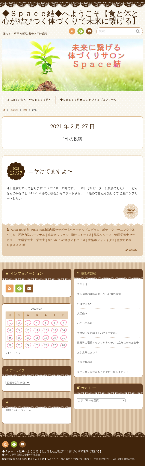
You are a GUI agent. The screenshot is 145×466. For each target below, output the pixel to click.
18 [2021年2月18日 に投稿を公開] (36, 337)
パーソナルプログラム (84, 229)
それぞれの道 (84, 362)
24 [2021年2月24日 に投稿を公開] (28, 345)
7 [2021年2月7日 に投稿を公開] (63, 322)
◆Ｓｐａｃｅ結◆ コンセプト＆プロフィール (88, 99)
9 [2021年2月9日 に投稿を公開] (19, 330)
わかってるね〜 (86, 323)
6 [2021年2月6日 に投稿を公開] (54, 322)
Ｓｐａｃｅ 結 (16, 245)
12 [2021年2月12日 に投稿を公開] (45, 330)
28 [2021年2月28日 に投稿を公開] (63, 345)
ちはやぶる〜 (84, 303)
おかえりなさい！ (87, 352)
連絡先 (89, 31)
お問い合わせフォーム (18, 410)
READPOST (130, 211)
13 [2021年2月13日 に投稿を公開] (54, 330)
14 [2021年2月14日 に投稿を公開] (63, 330)
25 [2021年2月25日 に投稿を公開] (36, 345)
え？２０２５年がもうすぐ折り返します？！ (102, 371)
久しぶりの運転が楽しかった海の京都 (99, 293)
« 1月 (9, 353)
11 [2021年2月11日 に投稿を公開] (36, 330)
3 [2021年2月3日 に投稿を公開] (28, 322)
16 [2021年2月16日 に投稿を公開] (19, 337)
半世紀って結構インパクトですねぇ (97, 332)
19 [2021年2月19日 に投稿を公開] (45, 337)
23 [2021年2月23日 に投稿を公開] (19, 345)
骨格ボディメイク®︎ (101, 240)
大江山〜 (82, 313)
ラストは (82, 284)
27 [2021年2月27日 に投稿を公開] (54, 345)
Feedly (80, 31)
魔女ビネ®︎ (124, 240)
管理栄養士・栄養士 (31, 240)
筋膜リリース (103, 235)
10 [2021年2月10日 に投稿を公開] (28, 330)
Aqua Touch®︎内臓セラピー (49, 229)
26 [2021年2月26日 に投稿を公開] (45, 345)
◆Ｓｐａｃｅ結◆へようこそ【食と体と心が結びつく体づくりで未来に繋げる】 (52, 451)
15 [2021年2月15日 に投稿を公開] (10, 337)
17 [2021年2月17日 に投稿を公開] (28, 337)
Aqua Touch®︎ (20, 229)
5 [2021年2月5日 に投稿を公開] (45, 322)
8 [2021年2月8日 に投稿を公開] (10, 330)
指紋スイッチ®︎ (81, 235)
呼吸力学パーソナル (31, 235)
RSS (71, 32)
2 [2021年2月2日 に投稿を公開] (19, 322)
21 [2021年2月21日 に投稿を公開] (63, 337)
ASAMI (133, 250)
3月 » (17, 353)
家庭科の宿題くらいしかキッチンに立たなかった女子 (108, 342)
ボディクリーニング (115, 229)
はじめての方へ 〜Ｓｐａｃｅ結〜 (29, 99)
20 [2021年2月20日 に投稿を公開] (54, 337)
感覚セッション (58, 235)
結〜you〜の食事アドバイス (67, 240)
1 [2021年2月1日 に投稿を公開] (10, 322)
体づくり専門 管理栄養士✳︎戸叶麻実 (21, 454)
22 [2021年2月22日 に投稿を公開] (10, 345)
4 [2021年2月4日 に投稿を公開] (36, 322)
